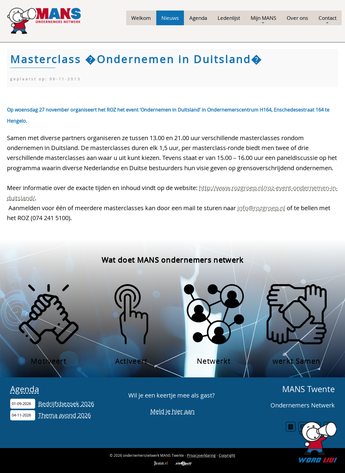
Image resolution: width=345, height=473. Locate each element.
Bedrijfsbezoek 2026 (66, 404)
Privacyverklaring (201, 455)
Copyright (227, 455)
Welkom (141, 17)
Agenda (198, 17)
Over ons (297, 17)
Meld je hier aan (172, 411)
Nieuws (170, 17)
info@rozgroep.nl (261, 208)
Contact (328, 19)
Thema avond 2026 (64, 415)
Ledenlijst (229, 17)
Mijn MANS (263, 19)
